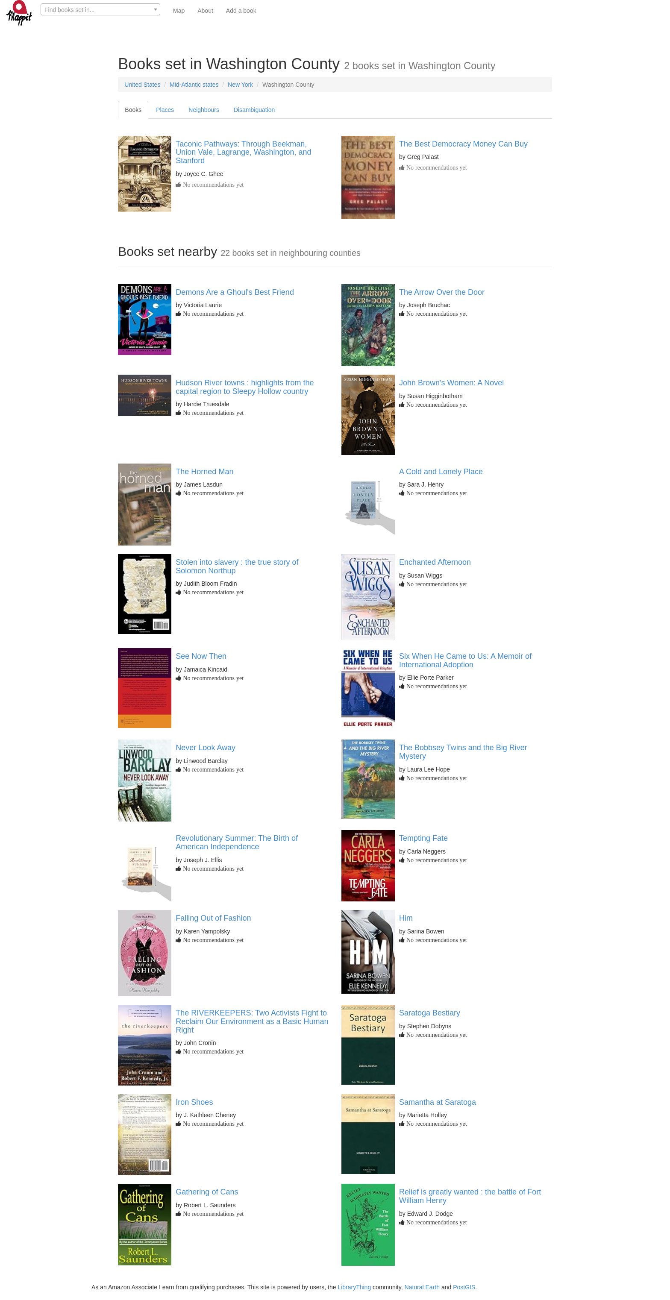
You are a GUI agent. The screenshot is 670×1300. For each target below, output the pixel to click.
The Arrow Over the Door (442, 292)
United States (142, 84)
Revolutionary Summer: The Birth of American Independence (237, 842)
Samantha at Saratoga (437, 1102)
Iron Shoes (194, 1102)
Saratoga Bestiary (429, 1013)
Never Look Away (205, 747)
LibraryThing (354, 1287)
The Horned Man (204, 471)
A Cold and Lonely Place (441, 471)
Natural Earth (422, 1287)
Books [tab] (133, 109)
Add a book (241, 10)
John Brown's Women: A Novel (451, 383)
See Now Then (201, 656)
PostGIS (464, 1287)
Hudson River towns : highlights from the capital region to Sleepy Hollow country (245, 387)
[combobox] (100, 9)
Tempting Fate (423, 838)
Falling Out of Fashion (213, 918)
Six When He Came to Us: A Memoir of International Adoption (465, 660)
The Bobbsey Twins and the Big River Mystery (463, 751)
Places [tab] (165, 109)
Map (179, 10)
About (205, 10)
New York (240, 84)
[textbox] (100, 10)
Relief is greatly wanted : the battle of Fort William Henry (470, 1196)
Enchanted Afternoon (435, 562)
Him (406, 918)
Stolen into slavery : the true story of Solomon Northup (237, 566)
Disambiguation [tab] (254, 109)
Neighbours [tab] (203, 109)
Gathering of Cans (207, 1192)
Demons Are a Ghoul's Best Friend (235, 292)
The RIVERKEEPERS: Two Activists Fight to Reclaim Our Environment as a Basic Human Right (252, 1021)
